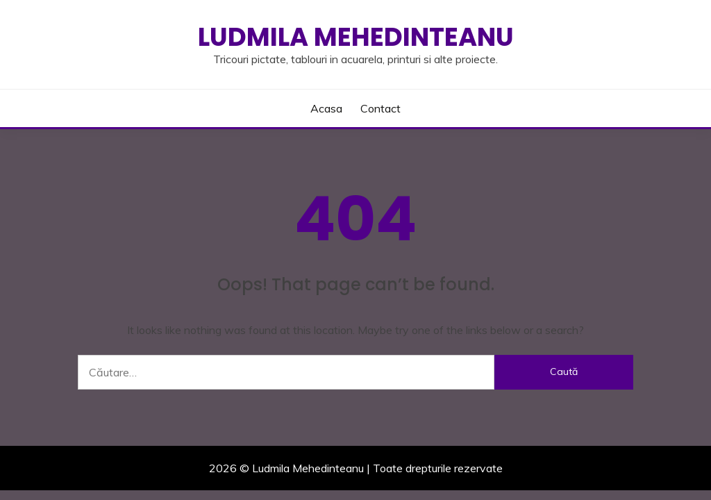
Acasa (326, 108)
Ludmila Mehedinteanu (356, 37)
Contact (380, 108)
